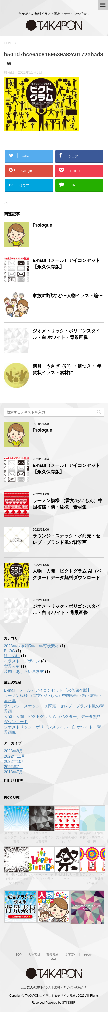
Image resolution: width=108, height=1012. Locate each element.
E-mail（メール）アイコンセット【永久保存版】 (47, 690)
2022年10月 (14, 761)
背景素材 (12, 666)
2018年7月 (13, 772)
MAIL (53, 959)
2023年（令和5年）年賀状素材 (31, 646)
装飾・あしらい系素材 (24, 671)
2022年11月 (14, 756)
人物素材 (34, 954)
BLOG (9, 651)
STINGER (68, 1002)
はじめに (12, 656)
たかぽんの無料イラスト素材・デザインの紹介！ (54, 987)
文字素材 (71, 954)
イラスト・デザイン (22, 661)
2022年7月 (13, 767)
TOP (19, 954)
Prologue (42, 225)
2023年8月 (13, 751)
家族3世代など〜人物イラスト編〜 (68, 295)
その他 (87, 954)
